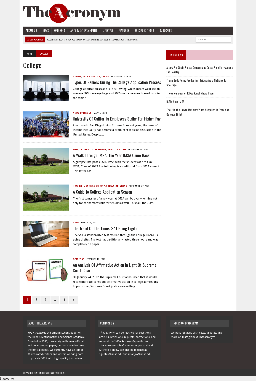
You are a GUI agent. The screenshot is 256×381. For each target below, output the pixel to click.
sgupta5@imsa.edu (110, 354)
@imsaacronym (205, 337)
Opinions (59, 30)
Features (124, 30)
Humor (77, 76)
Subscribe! (165, 30)
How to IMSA (80, 186)
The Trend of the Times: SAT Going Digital (105, 228)
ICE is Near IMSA (175, 101)
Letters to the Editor (93, 149)
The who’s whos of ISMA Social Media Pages (190, 93)
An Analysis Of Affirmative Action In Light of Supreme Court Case (114, 267)
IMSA (85, 76)
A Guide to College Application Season (102, 191)
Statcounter (7, 378)
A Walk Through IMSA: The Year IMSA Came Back (111, 155)
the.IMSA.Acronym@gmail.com (129, 341)
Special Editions (144, 30)
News (45, 30)
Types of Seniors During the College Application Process (117, 82)
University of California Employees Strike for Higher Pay (117, 118)
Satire (105, 76)
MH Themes (61, 372)
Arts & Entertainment (83, 30)
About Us (31, 30)
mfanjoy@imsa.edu (139, 354)
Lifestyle (108, 30)
